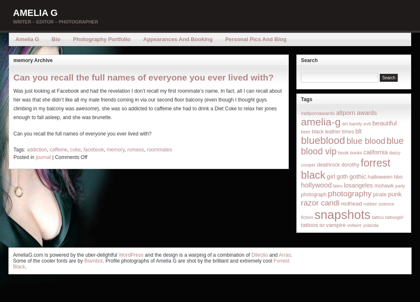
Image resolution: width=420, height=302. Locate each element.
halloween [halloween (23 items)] (380, 177)
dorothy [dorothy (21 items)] (350, 164)
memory (115, 150)
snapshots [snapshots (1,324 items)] (342, 214)
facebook (93, 150)
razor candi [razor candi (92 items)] (320, 202)
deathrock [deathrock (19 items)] (328, 165)
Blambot (93, 261)
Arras (285, 255)
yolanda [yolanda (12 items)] (371, 225)
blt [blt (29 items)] (358, 131)
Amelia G (35, 13)
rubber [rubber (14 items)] (370, 203)
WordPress (131, 255)
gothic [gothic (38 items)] (357, 176)
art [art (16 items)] (345, 123)
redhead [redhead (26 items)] (351, 203)
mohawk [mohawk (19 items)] (384, 186)
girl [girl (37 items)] (331, 176)
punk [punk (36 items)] (395, 194)
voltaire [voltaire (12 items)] (354, 225)
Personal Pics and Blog (255, 39)
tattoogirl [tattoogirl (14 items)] (394, 217)
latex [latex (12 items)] (338, 185)
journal (43, 157)
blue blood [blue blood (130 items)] (366, 141)
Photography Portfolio (101, 39)
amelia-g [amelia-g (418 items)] (321, 122)
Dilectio (259, 255)
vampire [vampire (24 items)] (335, 225)
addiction (37, 150)
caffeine (58, 150)
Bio (56, 39)
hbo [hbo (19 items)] (398, 177)
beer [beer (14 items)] (306, 131)
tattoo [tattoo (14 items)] (378, 217)
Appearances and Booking (178, 39)
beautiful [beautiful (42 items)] (384, 123)
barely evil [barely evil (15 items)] (360, 123)
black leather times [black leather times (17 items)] (333, 132)
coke (75, 150)
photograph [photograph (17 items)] (314, 195)
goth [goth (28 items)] (342, 176)
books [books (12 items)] (356, 152)
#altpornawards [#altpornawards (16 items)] (317, 113)
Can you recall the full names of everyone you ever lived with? (143, 77)
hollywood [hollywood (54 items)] (316, 185)
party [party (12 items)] (400, 185)
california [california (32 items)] (375, 152)
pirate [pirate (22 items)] (379, 194)
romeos (135, 150)
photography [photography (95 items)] (349, 193)
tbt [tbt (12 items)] (321, 225)
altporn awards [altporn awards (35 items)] (356, 112)
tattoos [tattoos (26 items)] (309, 225)
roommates (159, 150)
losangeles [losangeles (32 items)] (358, 185)
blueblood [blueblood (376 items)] (323, 140)
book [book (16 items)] (343, 152)
